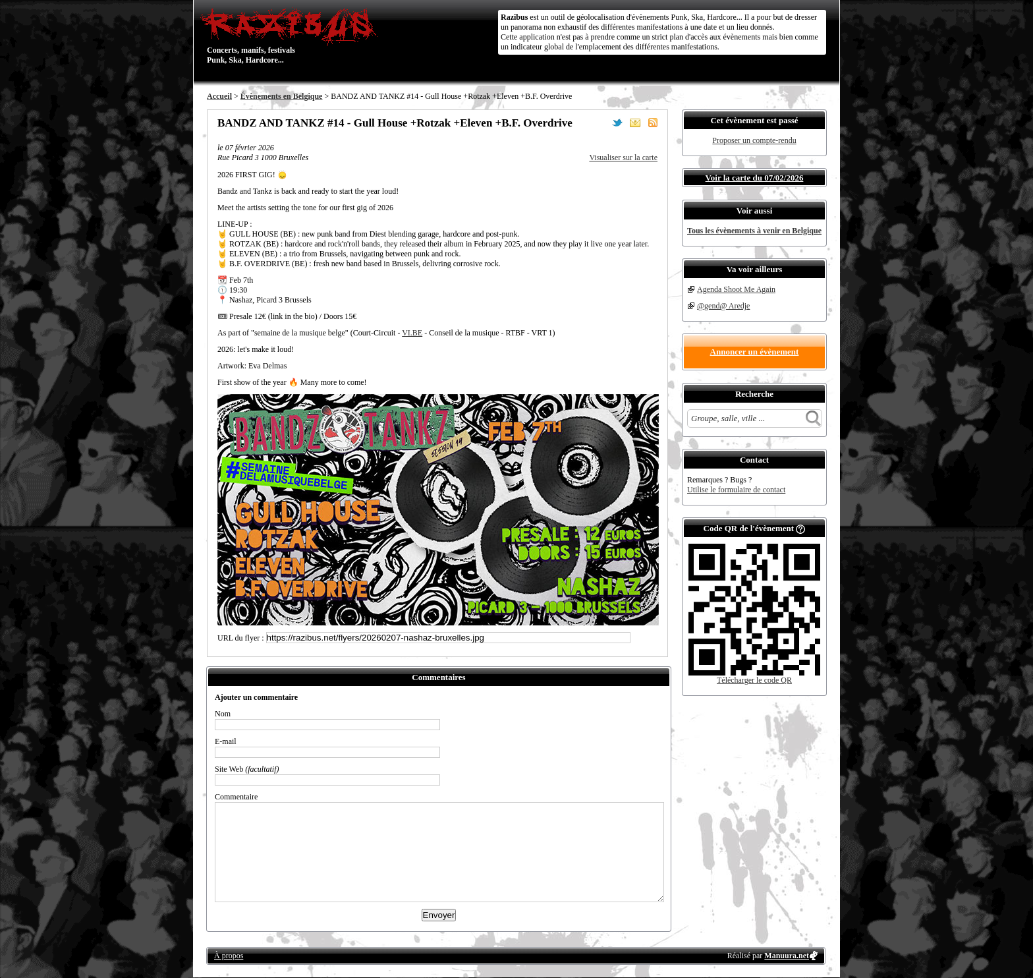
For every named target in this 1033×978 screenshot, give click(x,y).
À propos (228, 955)
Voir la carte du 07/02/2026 (755, 178)
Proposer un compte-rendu (754, 140)
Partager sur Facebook (599, 122)
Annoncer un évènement (754, 352)
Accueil (219, 96)
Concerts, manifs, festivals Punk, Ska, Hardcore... (292, 36)
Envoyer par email (635, 122)
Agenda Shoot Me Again (736, 289)
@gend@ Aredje (723, 305)
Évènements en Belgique (281, 96)
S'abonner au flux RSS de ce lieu (653, 122)
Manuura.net (786, 955)
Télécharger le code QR (754, 680)
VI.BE (412, 332)
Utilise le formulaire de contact (736, 489)
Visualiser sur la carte (623, 157)
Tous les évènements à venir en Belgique (754, 230)
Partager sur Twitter (617, 122)
